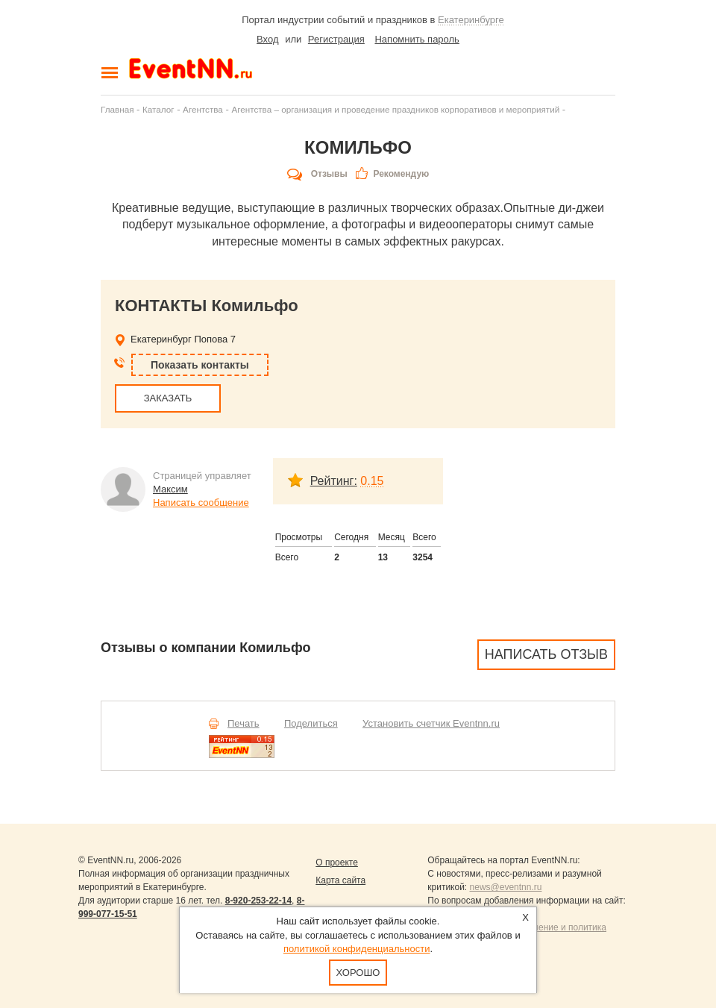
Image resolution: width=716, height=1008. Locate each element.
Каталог (158, 109)
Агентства (203, 109)
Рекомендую (401, 174)
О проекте (336, 862)
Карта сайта (340, 880)
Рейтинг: (333, 481)
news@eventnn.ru (506, 887)
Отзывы (329, 174)
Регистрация (336, 39)
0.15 (371, 481)
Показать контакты (200, 365)
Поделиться (311, 723)
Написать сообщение (201, 502)
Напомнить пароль (416, 39)
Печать (243, 723)
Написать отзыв (546, 654)
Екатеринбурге (471, 19)
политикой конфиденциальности (356, 948)
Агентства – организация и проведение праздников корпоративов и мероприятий (395, 109)
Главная (117, 109)
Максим (170, 489)
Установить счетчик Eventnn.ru (431, 723)
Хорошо (358, 972)
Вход (267, 39)
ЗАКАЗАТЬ (168, 398)
